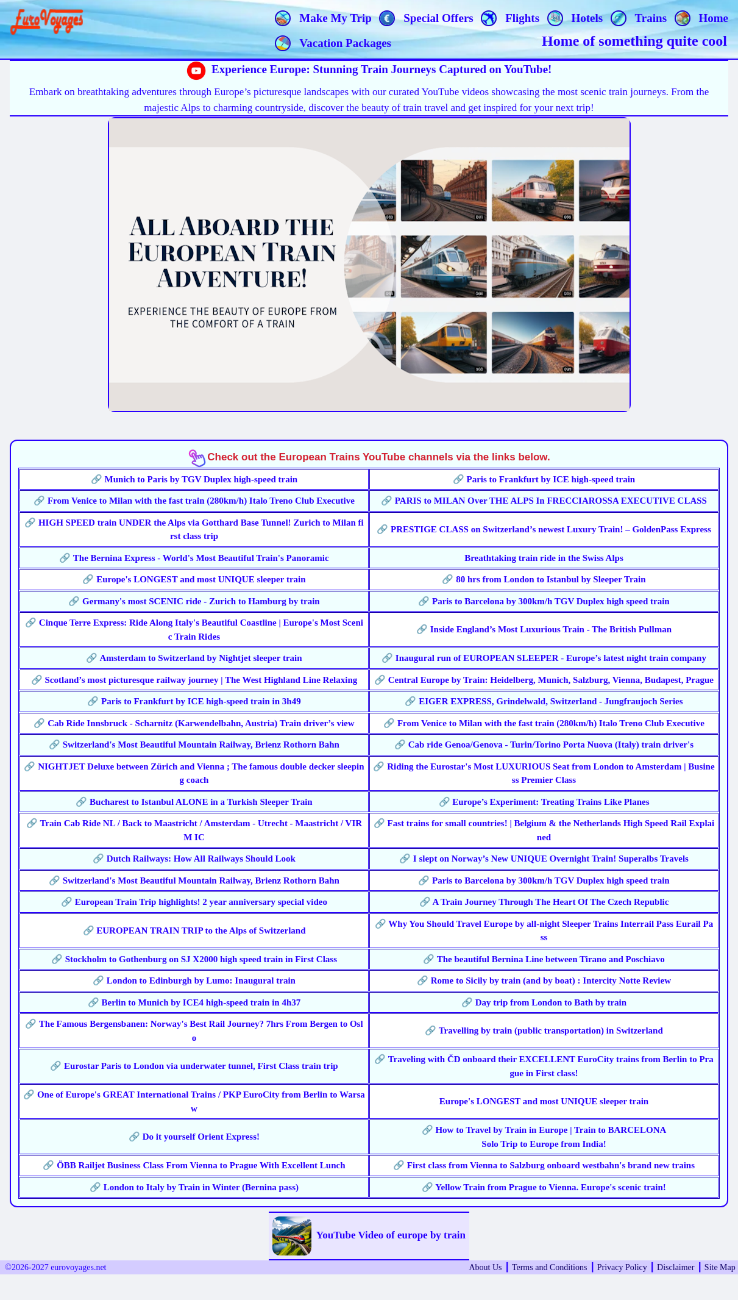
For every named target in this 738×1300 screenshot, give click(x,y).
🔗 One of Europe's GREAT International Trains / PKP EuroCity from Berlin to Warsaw (194, 1101)
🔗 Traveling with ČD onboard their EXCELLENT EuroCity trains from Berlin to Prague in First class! (544, 1066)
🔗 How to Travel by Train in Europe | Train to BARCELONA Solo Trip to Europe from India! (544, 1137)
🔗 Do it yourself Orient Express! (194, 1136)
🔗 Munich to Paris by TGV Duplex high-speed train (194, 479)
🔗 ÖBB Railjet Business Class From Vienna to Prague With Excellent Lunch (194, 1165)
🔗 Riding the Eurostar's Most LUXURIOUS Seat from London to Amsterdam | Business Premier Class (543, 773)
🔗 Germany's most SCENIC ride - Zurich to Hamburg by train (193, 601)
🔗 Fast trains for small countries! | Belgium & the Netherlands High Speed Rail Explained (544, 830)
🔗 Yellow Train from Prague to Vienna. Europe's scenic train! (544, 1187)
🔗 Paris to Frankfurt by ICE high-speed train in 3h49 (193, 701)
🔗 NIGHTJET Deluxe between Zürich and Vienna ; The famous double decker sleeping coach (194, 773)
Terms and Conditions (549, 1267)
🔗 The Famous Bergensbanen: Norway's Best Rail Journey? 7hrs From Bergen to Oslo (194, 1031)
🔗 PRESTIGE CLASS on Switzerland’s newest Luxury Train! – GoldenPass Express (544, 529)
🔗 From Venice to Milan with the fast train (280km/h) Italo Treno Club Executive (194, 500)
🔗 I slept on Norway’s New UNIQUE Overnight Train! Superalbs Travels (544, 858)
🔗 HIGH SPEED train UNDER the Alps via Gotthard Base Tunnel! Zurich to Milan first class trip (194, 529)
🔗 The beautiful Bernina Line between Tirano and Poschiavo (544, 959)
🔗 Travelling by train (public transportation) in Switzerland (544, 1030)
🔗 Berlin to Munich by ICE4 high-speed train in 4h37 (194, 1002)
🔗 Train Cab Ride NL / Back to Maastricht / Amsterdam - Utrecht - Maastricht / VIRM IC (194, 830)
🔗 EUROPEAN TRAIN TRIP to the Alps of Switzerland (194, 930)
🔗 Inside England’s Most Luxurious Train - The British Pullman (544, 629)
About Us (485, 1267)
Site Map (720, 1267)
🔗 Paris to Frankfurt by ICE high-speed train (544, 479)
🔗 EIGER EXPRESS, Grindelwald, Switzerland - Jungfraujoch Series (544, 701)
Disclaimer (675, 1267)
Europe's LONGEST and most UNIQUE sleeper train (543, 1101)
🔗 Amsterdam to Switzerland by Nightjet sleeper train (194, 658)
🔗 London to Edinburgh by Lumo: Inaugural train (194, 980)
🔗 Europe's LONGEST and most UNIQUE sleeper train (193, 579)
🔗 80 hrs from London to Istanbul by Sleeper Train (543, 579)
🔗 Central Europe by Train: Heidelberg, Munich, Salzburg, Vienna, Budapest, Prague (544, 680)
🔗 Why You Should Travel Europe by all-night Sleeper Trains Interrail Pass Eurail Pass (544, 931)
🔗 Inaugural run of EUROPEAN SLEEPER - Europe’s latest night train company (543, 658)
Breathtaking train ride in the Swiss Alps (543, 558)
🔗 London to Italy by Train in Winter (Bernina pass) (194, 1187)
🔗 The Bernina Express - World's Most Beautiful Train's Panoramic (193, 558)
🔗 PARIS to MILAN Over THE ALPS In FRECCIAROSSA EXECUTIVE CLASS (544, 500)
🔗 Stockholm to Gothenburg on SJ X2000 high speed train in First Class (194, 959)
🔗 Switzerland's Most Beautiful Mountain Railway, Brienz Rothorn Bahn (194, 744)
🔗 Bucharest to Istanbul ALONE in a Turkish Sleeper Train (194, 802)
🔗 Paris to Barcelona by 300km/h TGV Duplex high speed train (543, 601)
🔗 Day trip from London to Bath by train (543, 1002)
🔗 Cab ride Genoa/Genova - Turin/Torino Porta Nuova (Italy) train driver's (544, 744)
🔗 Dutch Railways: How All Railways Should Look (194, 858)
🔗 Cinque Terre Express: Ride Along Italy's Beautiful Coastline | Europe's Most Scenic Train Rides (194, 629)
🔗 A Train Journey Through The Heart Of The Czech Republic (544, 902)
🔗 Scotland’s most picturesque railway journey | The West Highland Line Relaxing (194, 680)
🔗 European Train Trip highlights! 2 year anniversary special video (194, 902)
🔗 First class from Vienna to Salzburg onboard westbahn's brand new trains (544, 1165)
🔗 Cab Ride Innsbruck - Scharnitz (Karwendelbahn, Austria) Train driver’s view (194, 723)
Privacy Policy (622, 1267)
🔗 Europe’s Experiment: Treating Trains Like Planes (544, 802)
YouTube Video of (369, 1235)
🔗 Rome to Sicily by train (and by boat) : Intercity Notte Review (544, 980)
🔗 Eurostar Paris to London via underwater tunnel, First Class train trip (194, 1066)
